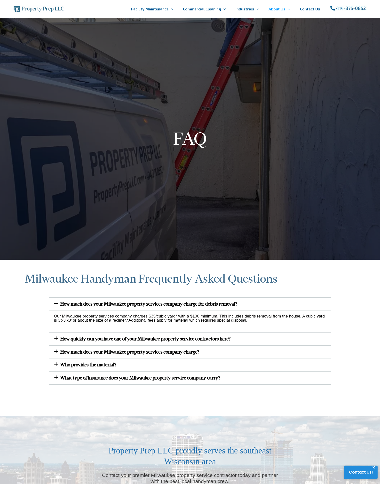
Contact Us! (360, 472)
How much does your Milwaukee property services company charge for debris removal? (157, 304)
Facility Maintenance (152, 9)
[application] (171, 9)
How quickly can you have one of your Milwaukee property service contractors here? (153, 339)
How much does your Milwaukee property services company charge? (136, 353)
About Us (279, 9)
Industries (247, 9)
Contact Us (310, 9)
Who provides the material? (91, 367)
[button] (190, 304)
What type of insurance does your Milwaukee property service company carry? (147, 380)
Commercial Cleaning (204, 9)
